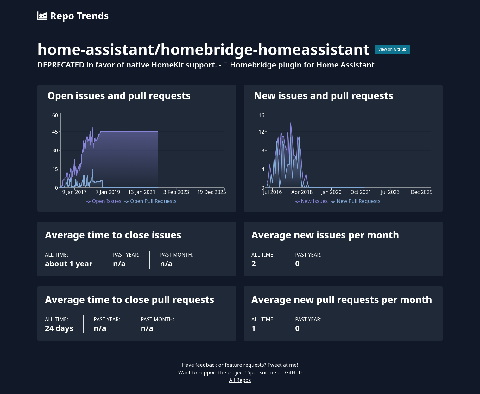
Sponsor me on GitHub (275, 372)
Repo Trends (73, 16)
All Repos (240, 380)
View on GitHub (392, 49)
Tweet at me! (283, 364)
